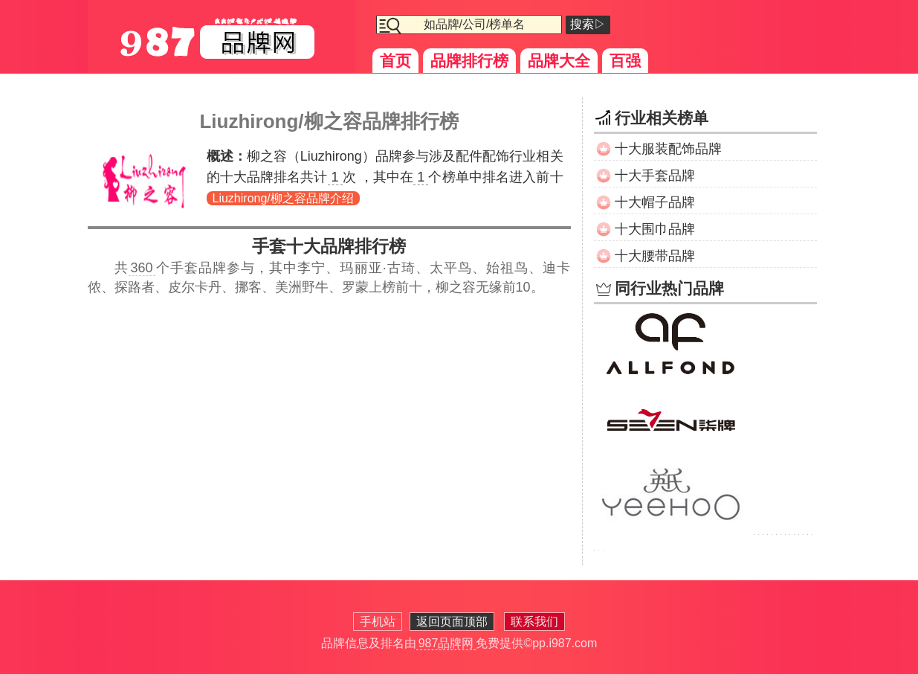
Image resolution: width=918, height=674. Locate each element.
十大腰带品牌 (655, 255)
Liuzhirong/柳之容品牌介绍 (283, 198)
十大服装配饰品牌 (668, 148)
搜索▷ (588, 24)
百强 (625, 60)
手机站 (377, 621)
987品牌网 (446, 643)
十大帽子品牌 (655, 202)
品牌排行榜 (469, 60)
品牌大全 (559, 60)
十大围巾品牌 (655, 229)
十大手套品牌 (655, 175)
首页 (395, 60)
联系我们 (534, 621)
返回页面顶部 (452, 621)
